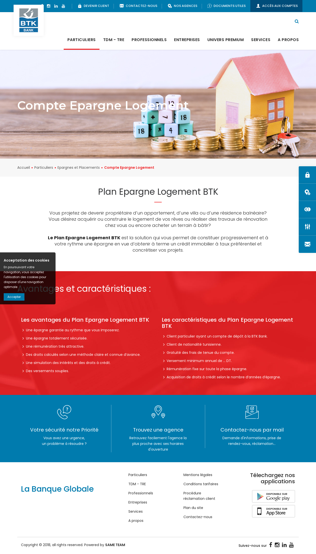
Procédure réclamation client (199, 496)
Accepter (14, 297)
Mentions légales (197, 475)
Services (260, 40)
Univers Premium (225, 40)
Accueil (23, 168)
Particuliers (81, 40)
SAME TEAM (115, 545)
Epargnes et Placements (79, 168)
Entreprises (187, 40)
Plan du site (193, 508)
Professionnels (149, 40)
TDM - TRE (113, 40)
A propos (288, 40)
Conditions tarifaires (200, 484)
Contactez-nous (197, 517)
